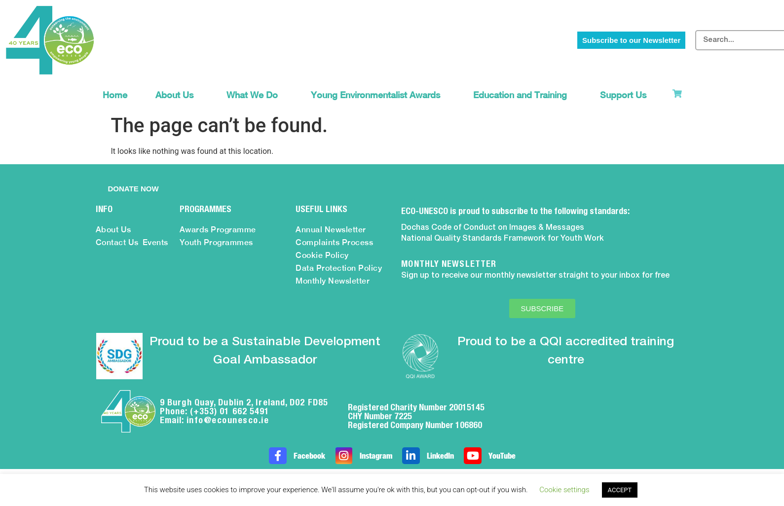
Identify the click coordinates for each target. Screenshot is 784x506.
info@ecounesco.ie (228, 420)
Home (115, 95)
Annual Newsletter (331, 229)
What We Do (254, 95)
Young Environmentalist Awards (378, 95)
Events (155, 242)
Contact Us (117, 242)
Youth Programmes (216, 242)
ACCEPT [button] (620, 490)
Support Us (625, 95)
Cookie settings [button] (564, 489)
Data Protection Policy (339, 268)
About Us (176, 95)
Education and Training (522, 95)
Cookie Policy (322, 255)
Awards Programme (218, 229)
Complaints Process (334, 242)
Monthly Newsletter (333, 281)
